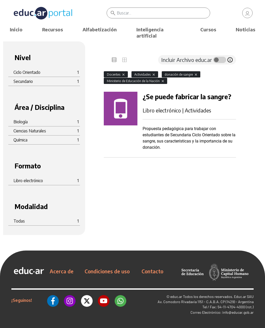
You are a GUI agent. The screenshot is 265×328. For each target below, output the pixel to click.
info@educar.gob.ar (238, 312)
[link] (247, 13)
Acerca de (61, 271)
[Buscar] (163, 13)
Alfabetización (100, 29)
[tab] (114, 60)
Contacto (152, 271)
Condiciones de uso (107, 271)
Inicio (16, 29)
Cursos (208, 29)
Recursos (52, 29)
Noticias (245, 29)
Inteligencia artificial (150, 32)
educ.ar (176, 296)
